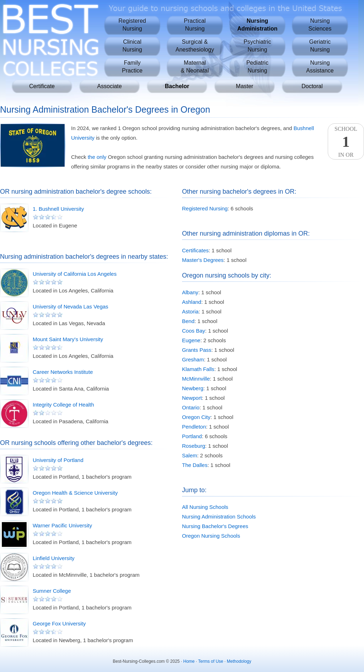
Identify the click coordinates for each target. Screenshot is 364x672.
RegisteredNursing (132, 25)
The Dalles (195, 465)
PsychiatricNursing (257, 46)
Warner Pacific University (62, 525)
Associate (109, 86)
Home (189, 661)
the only (97, 157)
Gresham (193, 359)
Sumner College (52, 591)
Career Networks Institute (63, 372)
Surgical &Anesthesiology (195, 46)
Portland (192, 436)
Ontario (190, 407)
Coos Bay (193, 331)
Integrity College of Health (63, 405)
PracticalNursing (194, 25)
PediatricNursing (257, 67)
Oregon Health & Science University (75, 493)
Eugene (191, 340)
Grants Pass (197, 350)
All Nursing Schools (205, 507)
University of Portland (58, 460)
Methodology (239, 661)
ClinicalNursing (132, 46)
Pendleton (194, 427)
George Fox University (59, 623)
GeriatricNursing (320, 46)
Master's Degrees (203, 260)
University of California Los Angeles (75, 274)
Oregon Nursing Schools (211, 536)
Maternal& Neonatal (195, 67)
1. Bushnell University (58, 209)
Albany (190, 292)
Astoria (190, 311)
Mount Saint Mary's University (68, 339)
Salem (189, 455)
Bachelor (177, 86)
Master (244, 86)
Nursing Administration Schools (219, 517)
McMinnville (196, 379)
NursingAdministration (257, 25)
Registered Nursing (205, 208)
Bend (188, 321)
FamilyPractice (132, 67)
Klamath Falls (198, 369)
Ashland (191, 302)
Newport (192, 398)
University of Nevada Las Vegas (70, 306)
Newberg (192, 388)
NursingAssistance (319, 67)
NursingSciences (320, 25)
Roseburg (193, 446)
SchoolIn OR (346, 142)
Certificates (195, 250)
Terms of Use (210, 661)
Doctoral (312, 86)
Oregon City (196, 417)
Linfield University (54, 558)
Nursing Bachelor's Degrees (215, 526)
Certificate (42, 86)
